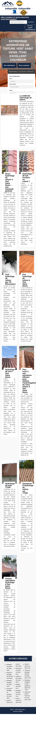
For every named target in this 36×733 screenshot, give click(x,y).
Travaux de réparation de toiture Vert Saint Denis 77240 (28, 674)
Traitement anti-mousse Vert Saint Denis (19, 679)
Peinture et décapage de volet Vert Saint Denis (10, 675)
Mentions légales (18, 711)
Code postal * (12, 84)
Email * (11, 90)
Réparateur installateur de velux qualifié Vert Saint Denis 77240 (27, 685)
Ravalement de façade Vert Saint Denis (19, 671)
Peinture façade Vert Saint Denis (18, 700)
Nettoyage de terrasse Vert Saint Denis (9, 667)
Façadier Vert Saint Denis (18, 686)
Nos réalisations (9, 65)
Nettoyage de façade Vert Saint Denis (9, 683)
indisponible (11, 8)
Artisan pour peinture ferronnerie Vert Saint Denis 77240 (28, 695)
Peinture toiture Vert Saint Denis (27, 666)
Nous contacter (24, 65)
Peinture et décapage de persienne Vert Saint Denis (9, 693)
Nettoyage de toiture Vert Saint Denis (18, 693)
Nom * (10, 78)
